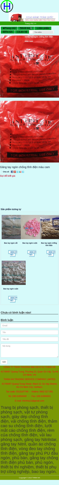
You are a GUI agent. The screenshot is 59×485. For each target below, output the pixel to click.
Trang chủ (9, 28)
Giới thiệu (26, 28)
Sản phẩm (42, 28)
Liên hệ (22, 32)
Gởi (4, 362)
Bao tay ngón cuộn (29, 243)
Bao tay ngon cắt (10, 243)
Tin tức (8, 32)
